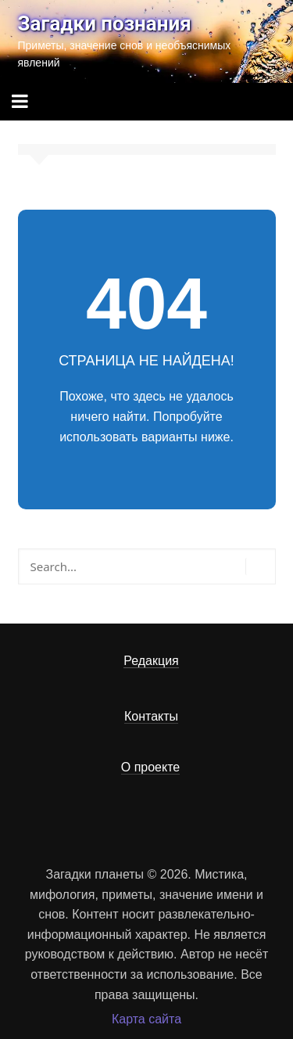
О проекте (150, 767)
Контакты (151, 716)
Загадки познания (104, 23)
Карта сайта (146, 1019)
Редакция (151, 660)
